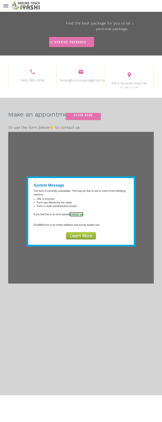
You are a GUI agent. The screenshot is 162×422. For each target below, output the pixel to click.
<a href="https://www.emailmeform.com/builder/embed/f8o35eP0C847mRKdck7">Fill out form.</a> (81, 208)
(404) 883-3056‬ (32, 83)
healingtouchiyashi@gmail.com (81, 83)
